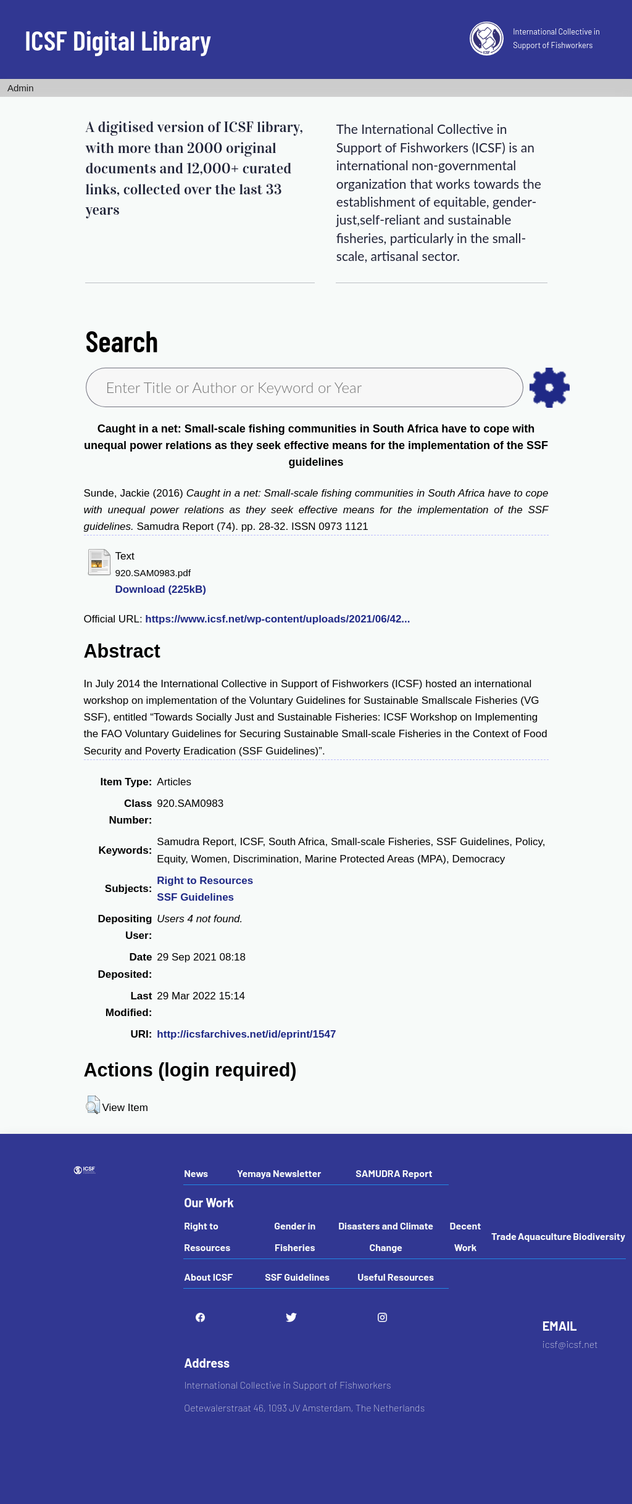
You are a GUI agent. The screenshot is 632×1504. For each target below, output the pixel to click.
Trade (504, 1236)
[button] (93, 1105)
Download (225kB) (160, 589)
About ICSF (208, 1277)
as (550, 388)
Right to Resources (205, 880)
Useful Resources (395, 1277)
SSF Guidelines (195, 897)
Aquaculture (545, 1236)
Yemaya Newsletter (279, 1173)
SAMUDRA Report (394, 1173)
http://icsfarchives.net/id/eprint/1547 (246, 1034)
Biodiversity (599, 1236)
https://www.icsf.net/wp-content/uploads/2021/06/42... (277, 619)
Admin (20, 88)
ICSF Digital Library (118, 39)
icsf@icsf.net (570, 1344)
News (196, 1173)
